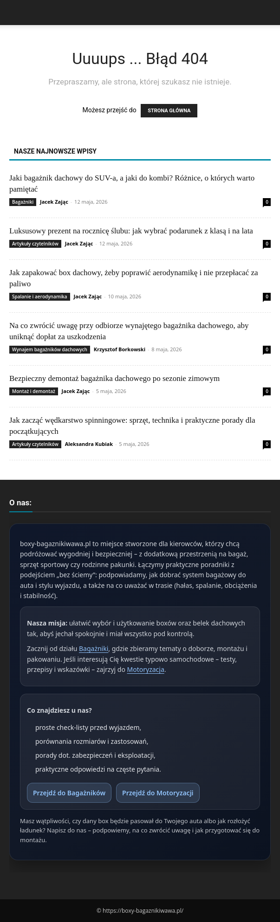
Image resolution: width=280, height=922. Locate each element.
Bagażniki (22, 202)
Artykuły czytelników (35, 243)
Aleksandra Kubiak (89, 443)
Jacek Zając (54, 201)
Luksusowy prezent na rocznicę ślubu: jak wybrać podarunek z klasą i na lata (131, 230)
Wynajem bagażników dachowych (49, 349)
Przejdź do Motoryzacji (157, 792)
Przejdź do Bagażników (69, 792)
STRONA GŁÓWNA (169, 111)
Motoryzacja (145, 669)
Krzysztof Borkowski (119, 349)
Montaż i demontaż (33, 391)
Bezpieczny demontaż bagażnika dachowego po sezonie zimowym (114, 378)
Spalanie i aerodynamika (39, 296)
